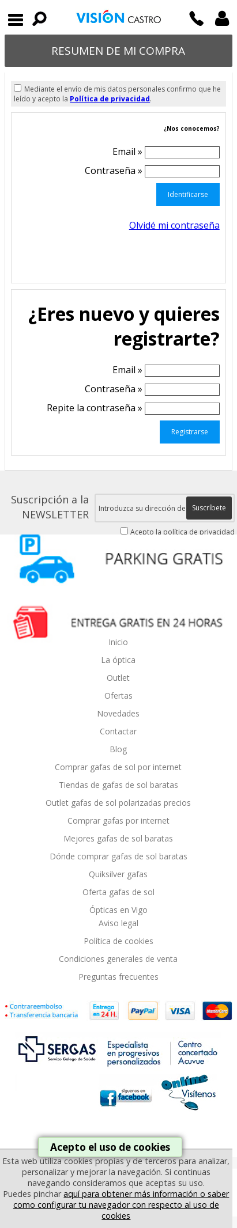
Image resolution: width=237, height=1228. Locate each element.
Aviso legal (118, 923)
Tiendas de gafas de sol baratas (118, 784)
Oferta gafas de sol (118, 891)
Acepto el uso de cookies (110, 1147)
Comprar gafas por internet (118, 820)
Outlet (118, 677)
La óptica (118, 659)
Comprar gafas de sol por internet (118, 766)
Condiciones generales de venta (118, 958)
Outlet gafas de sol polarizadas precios (118, 802)
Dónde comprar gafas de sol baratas (118, 856)
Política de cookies (118, 940)
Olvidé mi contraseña (174, 225)
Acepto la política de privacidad (182, 532)
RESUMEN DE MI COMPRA (118, 50)
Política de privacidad (110, 99)
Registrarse (189, 432)
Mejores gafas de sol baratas (118, 838)
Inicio (118, 641)
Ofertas (118, 695)
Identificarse (188, 194)
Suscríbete (209, 508)
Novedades (118, 713)
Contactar (118, 731)
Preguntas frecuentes (118, 976)
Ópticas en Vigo (118, 909)
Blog (118, 749)
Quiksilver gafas (118, 874)
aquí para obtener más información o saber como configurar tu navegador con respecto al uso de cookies (121, 1204)
